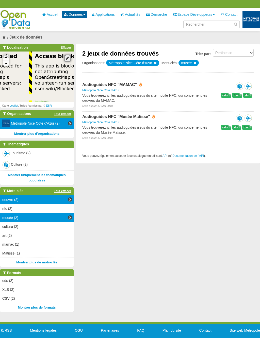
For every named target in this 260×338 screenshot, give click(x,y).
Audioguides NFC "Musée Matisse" (116, 116)
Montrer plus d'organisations (37, 134)
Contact (229, 14)
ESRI (49, 105)
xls (247, 95)
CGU (79, 330)
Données (74, 14)
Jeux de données (25, 37)
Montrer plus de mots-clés (36, 262)
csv (236, 95)
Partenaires (110, 330)
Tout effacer (62, 114)
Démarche (156, 14)
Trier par (202, 54)
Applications (103, 14)
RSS (6, 330)
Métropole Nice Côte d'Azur (100, 90)
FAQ (140, 330)
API (164, 156)
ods (225, 95)
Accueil (50, 14)
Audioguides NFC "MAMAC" (110, 84)
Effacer (66, 47)
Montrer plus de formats (37, 307)
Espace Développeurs (194, 14)
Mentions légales (43, 330)
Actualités (130, 14)
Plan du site (171, 330)
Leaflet (14, 105)
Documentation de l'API (188, 156)
